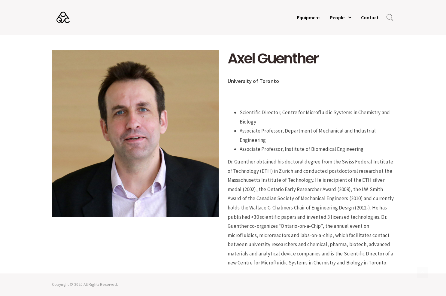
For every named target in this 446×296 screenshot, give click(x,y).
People (337, 17)
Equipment (308, 17)
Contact (370, 17)
